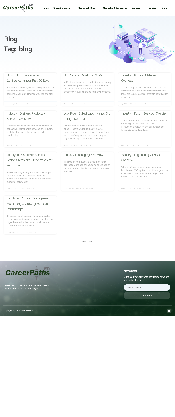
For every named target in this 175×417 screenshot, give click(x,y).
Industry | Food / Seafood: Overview (144, 113)
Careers (138, 8)
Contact (152, 7)
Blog (164, 7)
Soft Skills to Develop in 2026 (83, 75)
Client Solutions (63, 8)
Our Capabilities (88, 8)
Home (46, 7)
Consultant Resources (115, 7)
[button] (87, 241)
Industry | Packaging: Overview (83, 154)
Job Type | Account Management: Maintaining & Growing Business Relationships (28, 203)
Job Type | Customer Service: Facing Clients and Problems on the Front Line (30, 159)
